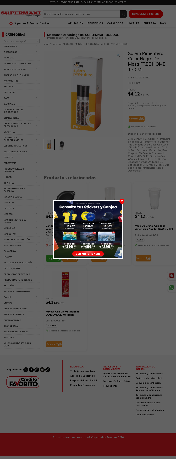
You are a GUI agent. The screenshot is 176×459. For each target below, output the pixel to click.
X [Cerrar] (122, 201)
